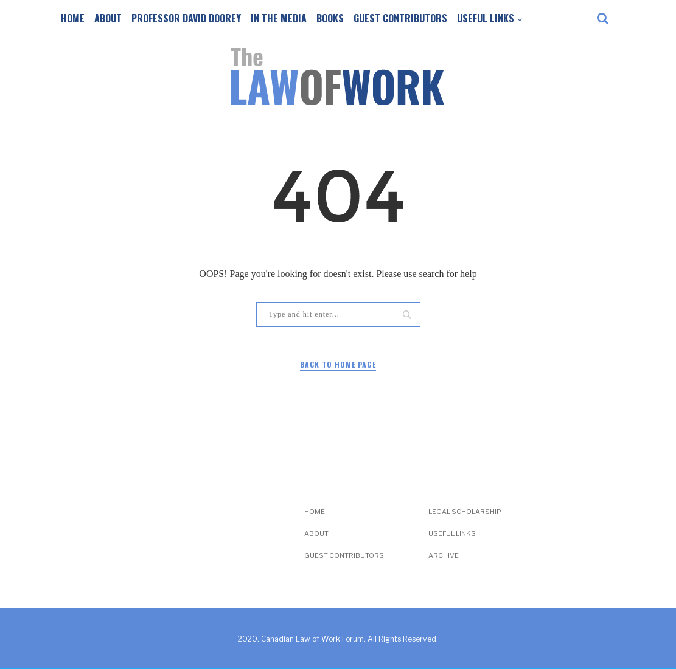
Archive (443, 556)
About (108, 18)
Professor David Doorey (186, 18)
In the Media (279, 18)
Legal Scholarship (464, 512)
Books (330, 18)
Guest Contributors (400, 18)
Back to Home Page (338, 364)
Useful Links (485, 18)
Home (73, 18)
